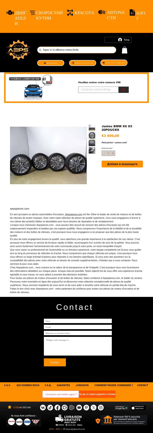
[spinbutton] (108, 153)
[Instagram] (101, 407)
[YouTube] (79, 407)
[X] (93, 407)
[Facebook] (57, 407)
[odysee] (64, 407)
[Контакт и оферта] (113, 63)
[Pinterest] (86, 407)
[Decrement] (104, 153)
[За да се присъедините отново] (97, 394)
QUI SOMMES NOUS (28, 385)
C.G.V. (7, 385)
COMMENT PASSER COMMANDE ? (114, 385)
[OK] (123, 90)
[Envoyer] (55, 362)
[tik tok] (50, 407)
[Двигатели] (50, 63)
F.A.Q (48, 385)
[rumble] (72, 407)
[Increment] (113, 153)
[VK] (43, 407)
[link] (124, 50)
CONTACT (142, 385)
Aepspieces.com (73, 214)
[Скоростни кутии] (82, 63)
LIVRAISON (82, 385)
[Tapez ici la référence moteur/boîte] (76, 50)
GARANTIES (63, 385)
